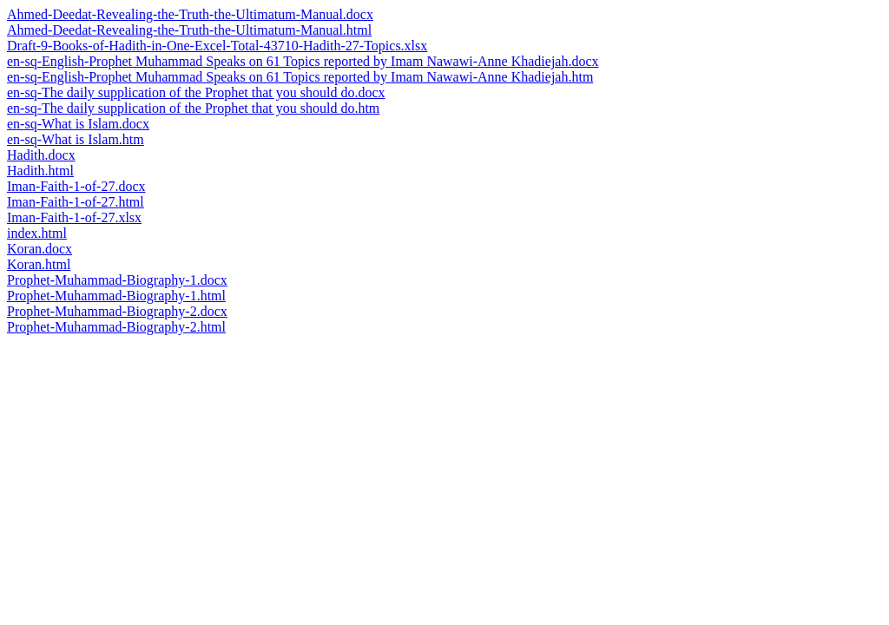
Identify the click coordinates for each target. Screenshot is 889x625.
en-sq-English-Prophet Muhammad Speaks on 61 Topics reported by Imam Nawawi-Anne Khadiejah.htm (300, 76)
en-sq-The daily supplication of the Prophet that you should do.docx (196, 92)
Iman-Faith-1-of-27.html (75, 201)
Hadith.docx (41, 155)
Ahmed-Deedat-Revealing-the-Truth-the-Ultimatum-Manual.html (189, 30)
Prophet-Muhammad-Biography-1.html (116, 295)
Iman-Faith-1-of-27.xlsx (74, 217)
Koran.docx (39, 248)
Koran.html (38, 264)
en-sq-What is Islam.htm (75, 139)
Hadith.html (40, 170)
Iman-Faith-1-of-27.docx (76, 186)
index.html (37, 233)
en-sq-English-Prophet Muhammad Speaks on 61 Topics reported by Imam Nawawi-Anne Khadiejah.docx (303, 61)
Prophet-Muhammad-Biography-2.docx (117, 311)
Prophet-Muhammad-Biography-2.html (116, 326)
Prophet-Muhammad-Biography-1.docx (117, 280)
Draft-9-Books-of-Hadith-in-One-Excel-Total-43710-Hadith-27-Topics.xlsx (217, 45)
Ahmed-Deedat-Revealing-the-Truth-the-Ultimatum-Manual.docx (190, 14)
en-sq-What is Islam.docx (78, 123)
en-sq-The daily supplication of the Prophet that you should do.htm (193, 108)
